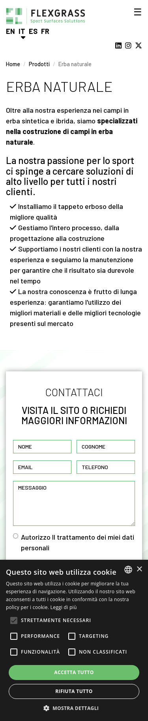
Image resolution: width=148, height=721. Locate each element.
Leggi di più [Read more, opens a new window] (64, 607)
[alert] (74, 640)
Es (33, 31)
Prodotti (39, 64)
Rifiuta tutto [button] (74, 691)
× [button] (139, 569)
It (22, 31)
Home (13, 64)
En (10, 31)
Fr (45, 31)
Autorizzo (73, 542)
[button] (74, 708)
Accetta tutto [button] (74, 672)
